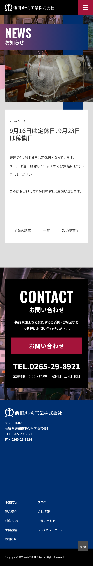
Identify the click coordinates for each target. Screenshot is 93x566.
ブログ (42, 502)
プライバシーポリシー (52, 530)
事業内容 (11, 502)
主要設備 (11, 530)
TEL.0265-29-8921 (46, 366)
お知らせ (10, 539)
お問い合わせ (46, 346)
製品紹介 (11, 511)
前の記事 (22, 230)
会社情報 (44, 511)
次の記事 (70, 230)
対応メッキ (12, 521)
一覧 (46, 230)
